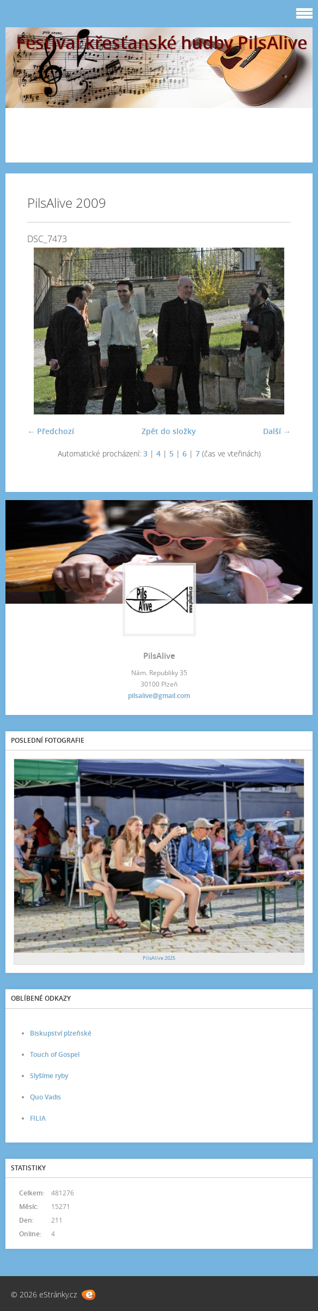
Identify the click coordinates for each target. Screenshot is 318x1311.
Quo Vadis (45, 1097)
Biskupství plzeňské (60, 1033)
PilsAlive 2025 (159, 957)
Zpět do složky (169, 431)
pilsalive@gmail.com (159, 695)
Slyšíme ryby (49, 1075)
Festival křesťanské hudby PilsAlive (161, 42)
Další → (277, 431)
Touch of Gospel (55, 1054)
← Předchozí (50, 431)
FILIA (38, 1118)
